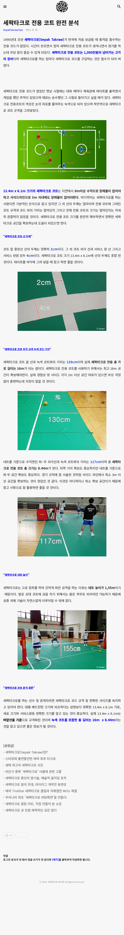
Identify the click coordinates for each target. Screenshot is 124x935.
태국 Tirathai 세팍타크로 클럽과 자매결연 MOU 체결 (41, 790)
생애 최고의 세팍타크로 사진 (24, 765)
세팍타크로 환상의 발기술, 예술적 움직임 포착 (35, 778)
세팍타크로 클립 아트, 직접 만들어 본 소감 (33, 803)
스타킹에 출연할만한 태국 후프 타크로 (30, 758)
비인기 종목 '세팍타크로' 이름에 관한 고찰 (33, 771)
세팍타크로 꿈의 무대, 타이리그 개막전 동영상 (35, 784)
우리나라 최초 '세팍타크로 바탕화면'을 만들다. (36, 797)
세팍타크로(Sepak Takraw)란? (26, 752)
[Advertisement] (62, 869)
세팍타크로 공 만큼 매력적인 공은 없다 (31, 810)
